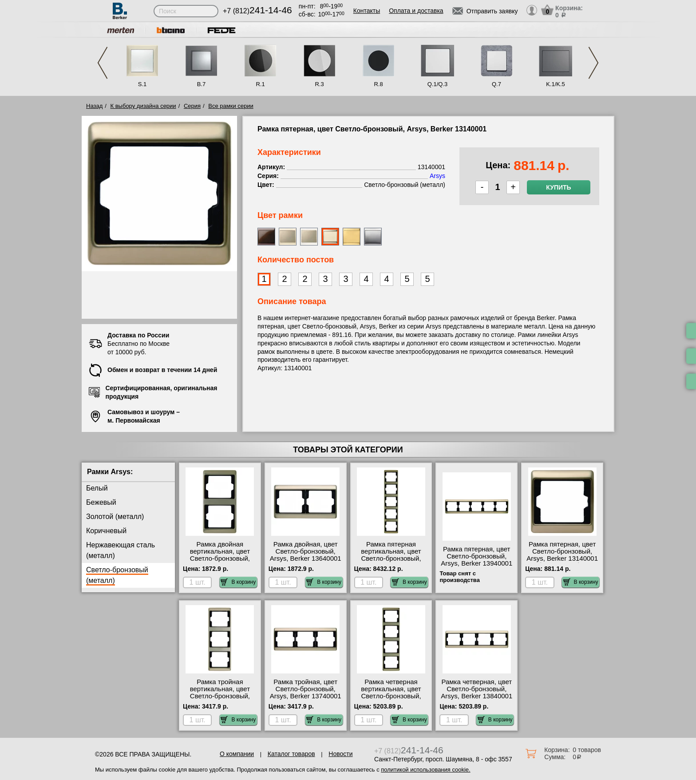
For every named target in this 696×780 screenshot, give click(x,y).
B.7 (201, 84)
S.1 (142, 84)
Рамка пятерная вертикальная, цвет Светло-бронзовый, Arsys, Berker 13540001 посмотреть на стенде (391, 558)
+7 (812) (257, 11)
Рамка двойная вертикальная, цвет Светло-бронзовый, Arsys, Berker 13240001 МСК (220, 558)
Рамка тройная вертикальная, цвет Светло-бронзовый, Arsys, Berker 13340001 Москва (220, 696)
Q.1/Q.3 (437, 84)
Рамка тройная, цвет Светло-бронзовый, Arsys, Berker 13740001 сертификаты (305, 692)
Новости (340, 753)
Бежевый (101, 502)
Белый (97, 488)
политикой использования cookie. (425, 769)
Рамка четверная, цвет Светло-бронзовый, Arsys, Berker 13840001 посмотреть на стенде (476, 692)
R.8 (378, 84)
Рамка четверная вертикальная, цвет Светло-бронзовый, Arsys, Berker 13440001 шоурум (391, 696)
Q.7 (496, 84)
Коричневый (106, 531)
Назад (94, 106)
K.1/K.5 (555, 84)
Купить (558, 187)
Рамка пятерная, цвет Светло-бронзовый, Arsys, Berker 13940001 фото (476, 560)
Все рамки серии (230, 106)
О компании (237, 753)
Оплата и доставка (416, 10)
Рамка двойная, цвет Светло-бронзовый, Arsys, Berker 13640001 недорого (305, 555)
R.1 (260, 84)
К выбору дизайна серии (143, 106)
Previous (102, 63)
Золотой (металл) (115, 516)
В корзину (238, 582)
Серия (192, 106)
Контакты (366, 10)
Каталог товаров (291, 753)
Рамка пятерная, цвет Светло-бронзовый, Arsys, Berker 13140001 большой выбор (562, 555)
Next (593, 63)
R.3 (319, 84)
